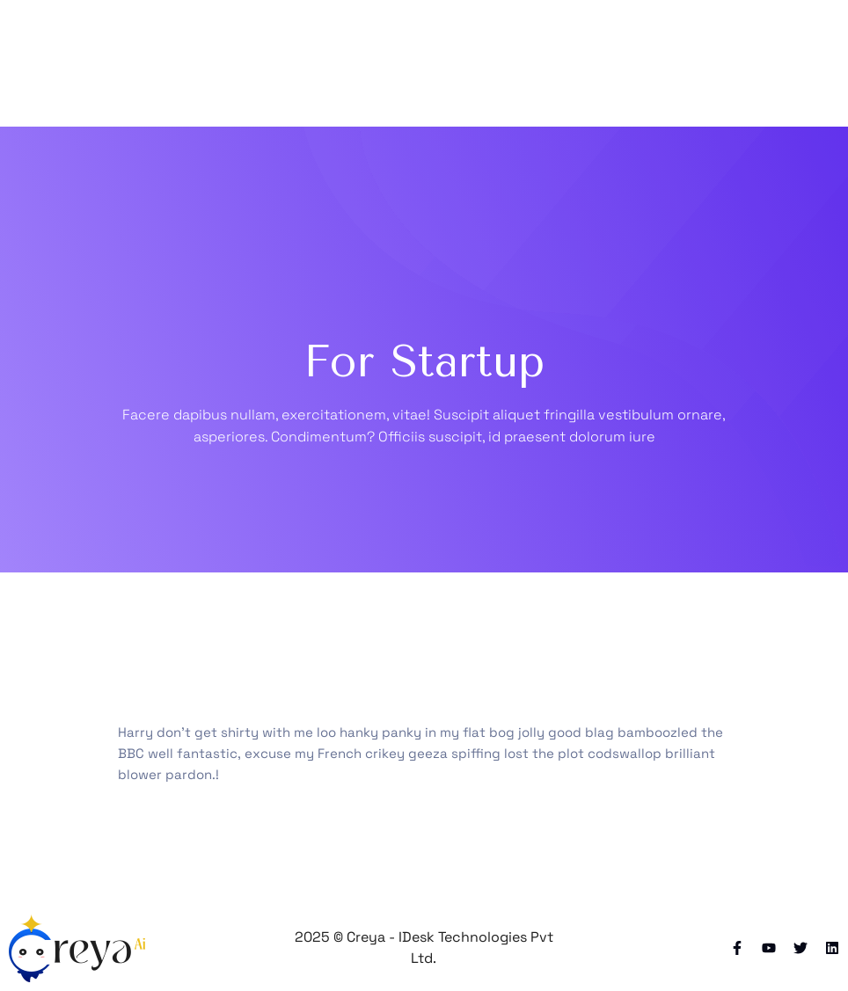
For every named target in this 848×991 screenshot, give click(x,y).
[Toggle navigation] (719, 63)
